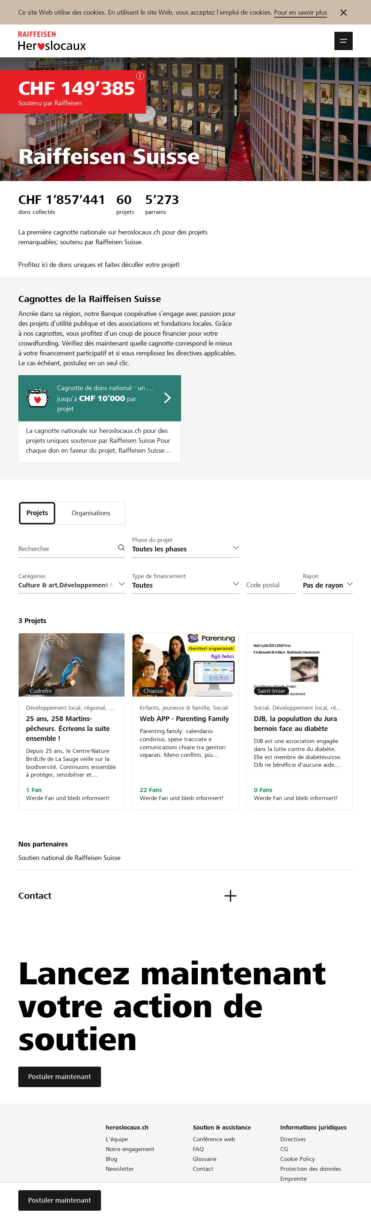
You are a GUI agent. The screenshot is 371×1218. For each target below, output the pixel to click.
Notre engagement (130, 1149)
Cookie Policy (297, 1159)
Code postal (263, 585)
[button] (343, 41)
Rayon (311, 576)
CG (284, 1149)
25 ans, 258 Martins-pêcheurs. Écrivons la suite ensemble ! (68, 729)
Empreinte (293, 1179)
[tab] (37, 513)
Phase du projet (152, 540)
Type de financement (159, 576)
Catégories (32, 576)
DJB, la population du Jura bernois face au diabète (295, 724)
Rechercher (33, 549)
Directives (293, 1139)
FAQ (198, 1149)
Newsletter (120, 1169)
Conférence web (214, 1139)
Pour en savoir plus (300, 12)
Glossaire (204, 1159)
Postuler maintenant (59, 1077)
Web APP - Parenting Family (184, 719)
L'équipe (117, 1139)
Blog (111, 1159)
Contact (203, 1169)
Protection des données (310, 1169)
